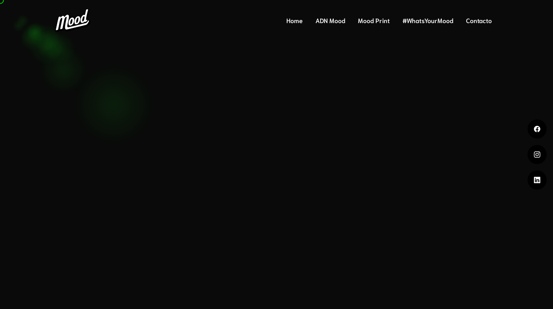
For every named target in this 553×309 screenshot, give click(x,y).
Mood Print (374, 20)
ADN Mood (330, 20)
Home (294, 20)
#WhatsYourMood (427, 20)
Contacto (479, 20)
